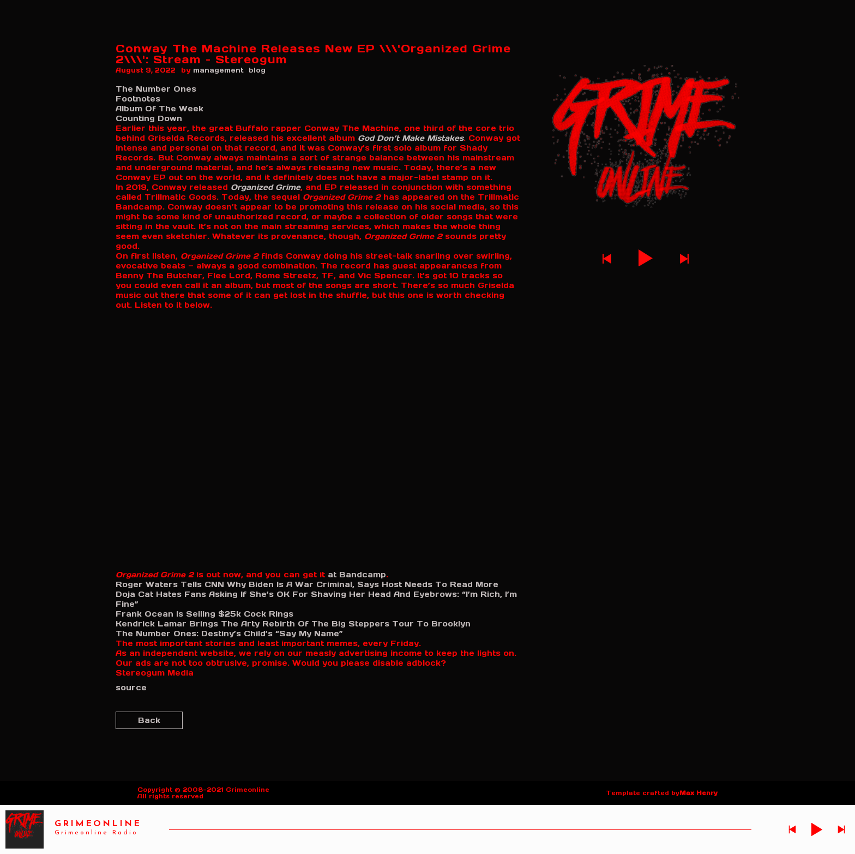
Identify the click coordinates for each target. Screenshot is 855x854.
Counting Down (149, 118)
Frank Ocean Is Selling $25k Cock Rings (204, 614)
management (218, 70)
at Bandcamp (357, 575)
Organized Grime (265, 187)
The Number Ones (156, 89)
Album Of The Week (159, 109)
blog (257, 70)
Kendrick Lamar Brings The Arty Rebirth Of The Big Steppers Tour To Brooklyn (293, 624)
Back (149, 720)
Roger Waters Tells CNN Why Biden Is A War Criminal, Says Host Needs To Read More (307, 584)
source (131, 687)
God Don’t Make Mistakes (410, 138)
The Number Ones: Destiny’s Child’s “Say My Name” (229, 633)
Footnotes (138, 99)
